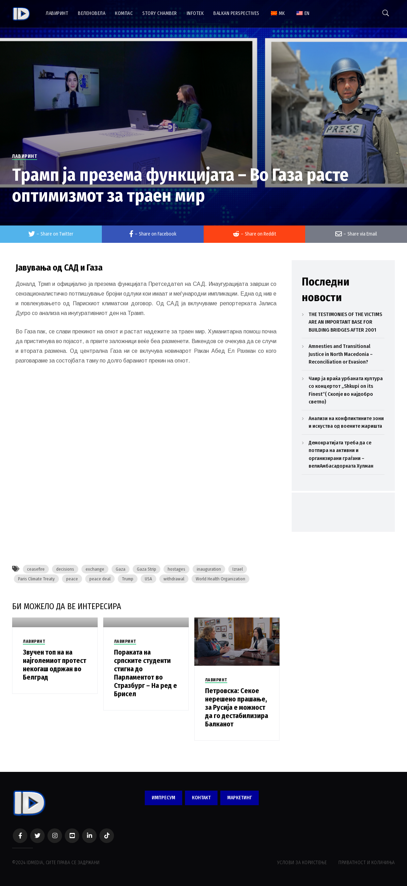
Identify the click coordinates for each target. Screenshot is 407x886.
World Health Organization (220, 578)
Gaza (120, 569)
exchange (95, 569)
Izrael (237, 569)
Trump (127, 578)
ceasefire (36, 569)
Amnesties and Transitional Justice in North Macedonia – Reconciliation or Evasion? (341, 354)
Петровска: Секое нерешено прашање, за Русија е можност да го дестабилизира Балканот (236, 707)
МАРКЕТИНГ (239, 798)
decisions (65, 569)
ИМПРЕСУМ (163, 798)
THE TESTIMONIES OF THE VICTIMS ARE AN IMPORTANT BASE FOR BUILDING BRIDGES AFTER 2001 (345, 322)
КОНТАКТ (201, 798)
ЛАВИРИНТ (24, 156)
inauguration (209, 569)
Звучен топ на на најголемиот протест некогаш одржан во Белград (54, 664)
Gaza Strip (146, 569)
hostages (176, 569)
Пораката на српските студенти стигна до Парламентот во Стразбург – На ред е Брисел (145, 673)
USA (148, 578)
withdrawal (173, 578)
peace (72, 578)
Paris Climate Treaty (36, 578)
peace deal (99, 578)
